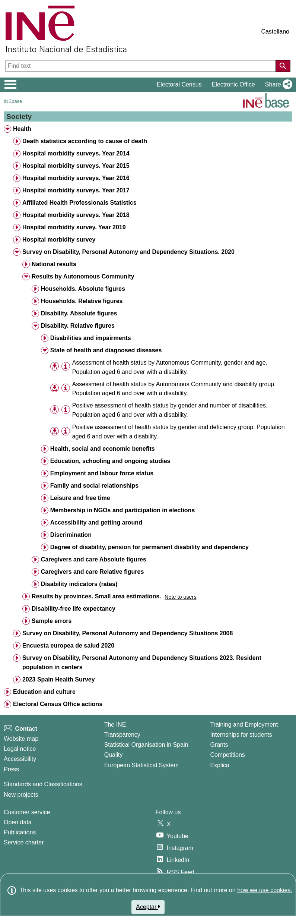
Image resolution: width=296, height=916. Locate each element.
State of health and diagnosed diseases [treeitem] (106, 350)
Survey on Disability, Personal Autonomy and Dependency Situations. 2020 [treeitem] (128, 252)
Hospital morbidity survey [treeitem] (59, 239)
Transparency (122, 734)
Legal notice (20, 749)
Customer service (27, 812)
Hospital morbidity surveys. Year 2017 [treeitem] (76, 190)
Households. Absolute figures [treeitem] (83, 289)
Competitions (227, 755)
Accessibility (20, 759)
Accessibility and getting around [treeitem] (96, 522)
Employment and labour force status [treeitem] (101, 473)
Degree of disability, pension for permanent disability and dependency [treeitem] (149, 547)
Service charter (24, 842)
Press (11, 769)
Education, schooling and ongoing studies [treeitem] (110, 461)
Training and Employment (244, 724)
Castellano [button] (275, 31)
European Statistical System (141, 765)
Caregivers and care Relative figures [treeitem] (92, 572)
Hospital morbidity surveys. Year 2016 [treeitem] (76, 178)
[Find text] (141, 66)
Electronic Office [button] (233, 84)
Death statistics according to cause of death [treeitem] (84, 141)
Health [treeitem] (22, 129)
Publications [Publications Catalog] (20, 832)
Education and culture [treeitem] (44, 692)
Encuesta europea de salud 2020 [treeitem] (68, 645)
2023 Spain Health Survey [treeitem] (58, 679)
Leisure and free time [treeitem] (80, 498)
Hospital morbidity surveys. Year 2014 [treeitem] (76, 153)
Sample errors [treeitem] (52, 621)
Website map (21, 739)
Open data (18, 822)
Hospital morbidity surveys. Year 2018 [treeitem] (76, 215)
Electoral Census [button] (179, 84)
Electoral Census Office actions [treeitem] (57, 704)
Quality (113, 755)
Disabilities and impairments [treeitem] (90, 338)
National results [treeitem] (54, 264)
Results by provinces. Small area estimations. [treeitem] (96, 596)
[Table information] (65, 366)
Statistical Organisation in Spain (146, 745)
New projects (21, 794)
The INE (115, 724)
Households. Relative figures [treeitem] (82, 301)
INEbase (13, 101)
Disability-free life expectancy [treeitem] (73, 608)
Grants (219, 745)
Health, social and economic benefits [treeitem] (102, 449)
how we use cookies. (264, 890)
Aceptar (148, 906)
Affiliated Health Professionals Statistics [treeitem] (79, 202)
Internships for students (241, 734)
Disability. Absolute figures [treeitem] (79, 313)
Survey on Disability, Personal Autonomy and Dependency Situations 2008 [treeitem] (127, 633)
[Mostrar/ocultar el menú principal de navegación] (10, 84)
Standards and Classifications (43, 784)
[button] (277, 84)
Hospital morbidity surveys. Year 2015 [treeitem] (76, 166)
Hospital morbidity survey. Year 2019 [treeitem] (74, 227)
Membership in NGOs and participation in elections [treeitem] (122, 510)
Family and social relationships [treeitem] (94, 485)
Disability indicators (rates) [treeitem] (79, 584)
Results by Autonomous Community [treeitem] (83, 276)
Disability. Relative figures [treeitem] (78, 325)
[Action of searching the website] (283, 66)
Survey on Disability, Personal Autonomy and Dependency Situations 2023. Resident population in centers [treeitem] (141, 662)
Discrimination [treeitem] (71, 535)
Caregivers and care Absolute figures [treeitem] (93, 559)
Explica (219, 765)
